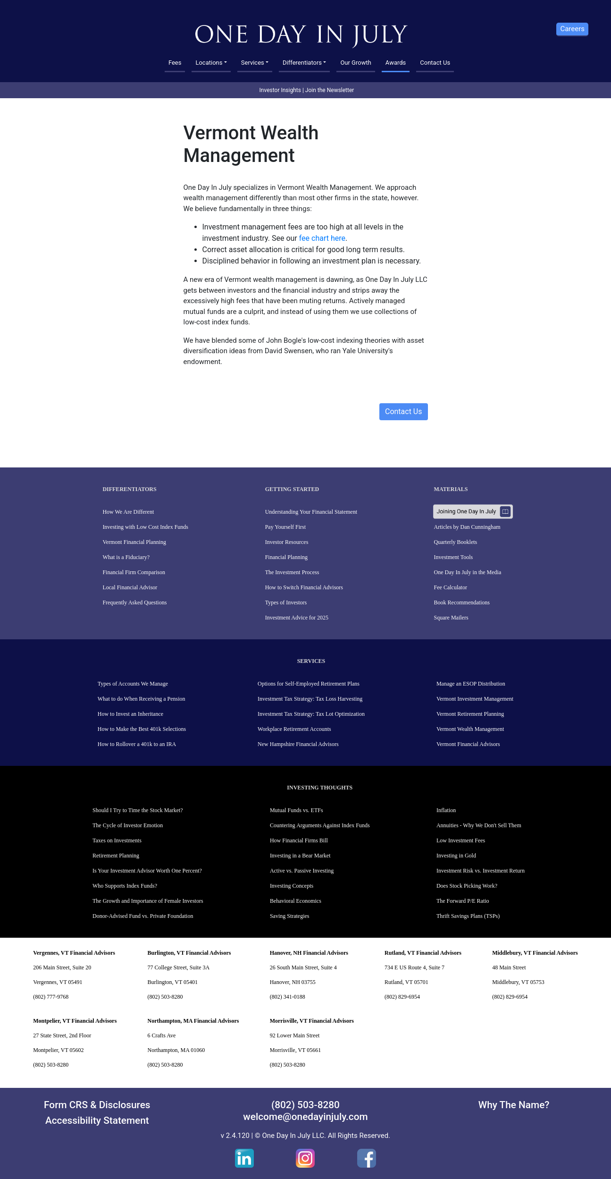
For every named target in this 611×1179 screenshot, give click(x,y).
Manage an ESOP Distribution (470, 683)
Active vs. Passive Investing (302, 870)
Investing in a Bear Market (300, 855)
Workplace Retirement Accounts (294, 729)
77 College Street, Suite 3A (178, 967)
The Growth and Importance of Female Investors (147, 901)
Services (252, 62)
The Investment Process (292, 572)
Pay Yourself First (285, 527)
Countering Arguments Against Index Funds (320, 825)
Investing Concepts (291, 885)
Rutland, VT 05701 (406, 982)
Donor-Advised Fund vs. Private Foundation (142, 916)
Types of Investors (286, 602)
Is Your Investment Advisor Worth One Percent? (147, 870)
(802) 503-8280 (165, 996)
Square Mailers (451, 617)
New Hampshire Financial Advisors (298, 744)
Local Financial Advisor (129, 587)
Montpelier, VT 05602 (58, 1050)
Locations (208, 62)
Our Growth (355, 62)
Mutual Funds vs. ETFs (296, 810)
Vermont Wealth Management (470, 729)
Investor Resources (287, 542)
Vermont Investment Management (474, 699)
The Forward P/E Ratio (462, 901)
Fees (175, 62)
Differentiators (302, 62)
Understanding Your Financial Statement (311, 512)
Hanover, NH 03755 (293, 982)
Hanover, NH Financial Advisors (309, 953)
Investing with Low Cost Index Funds (145, 527)
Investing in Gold (456, 855)
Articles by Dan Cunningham (467, 527)
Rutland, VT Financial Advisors (423, 953)
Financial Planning (286, 557)
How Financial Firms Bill (299, 840)
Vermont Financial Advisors (468, 744)
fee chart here (322, 238)
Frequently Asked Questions (134, 602)
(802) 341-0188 (287, 996)
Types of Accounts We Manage (133, 683)
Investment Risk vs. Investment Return (480, 870)
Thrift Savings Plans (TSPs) (468, 916)
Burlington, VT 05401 (172, 982)
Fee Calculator (450, 587)
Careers (572, 29)
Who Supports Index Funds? (124, 885)
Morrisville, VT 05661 (295, 1050)
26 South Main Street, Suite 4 (303, 967)
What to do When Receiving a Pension (141, 699)
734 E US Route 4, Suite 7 (414, 967)
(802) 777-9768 (50, 996)
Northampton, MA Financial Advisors (193, 1021)
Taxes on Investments (117, 840)
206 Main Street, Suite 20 (62, 967)
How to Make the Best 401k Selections (142, 729)
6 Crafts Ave (161, 1035)
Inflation (446, 810)
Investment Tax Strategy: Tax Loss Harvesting (310, 699)
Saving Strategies (290, 916)
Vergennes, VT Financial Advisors (74, 953)
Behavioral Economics (295, 901)
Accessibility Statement (97, 1120)
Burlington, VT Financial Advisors (189, 953)
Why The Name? (514, 1105)
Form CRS (66, 1105)
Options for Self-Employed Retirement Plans (309, 683)
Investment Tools (453, 557)
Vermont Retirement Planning (470, 714)
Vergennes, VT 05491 (57, 982)
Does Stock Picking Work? (466, 885)
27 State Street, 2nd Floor (62, 1035)
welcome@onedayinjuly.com (305, 1116)
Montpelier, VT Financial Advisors (75, 1021)
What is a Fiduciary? (126, 557)
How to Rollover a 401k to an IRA (137, 744)
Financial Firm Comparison (133, 572)
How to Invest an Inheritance (130, 714)
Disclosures (125, 1105)
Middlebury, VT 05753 (518, 982)
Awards (395, 62)
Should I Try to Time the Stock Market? (137, 810)
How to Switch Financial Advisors (304, 587)
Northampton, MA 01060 (176, 1050)
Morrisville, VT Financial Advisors (312, 1021)
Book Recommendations (462, 602)
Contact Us (435, 62)
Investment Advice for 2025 (296, 617)
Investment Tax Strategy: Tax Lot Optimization (311, 714)
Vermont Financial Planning (134, 542)
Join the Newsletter (329, 90)
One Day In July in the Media (468, 572)
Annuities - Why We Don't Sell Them (478, 825)
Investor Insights (280, 90)
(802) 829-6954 (402, 996)
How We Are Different (128, 512)
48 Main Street (509, 967)
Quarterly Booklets (455, 542)
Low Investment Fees (460, 840)
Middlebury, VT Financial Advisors (535, 953)
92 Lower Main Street (295, 1035)
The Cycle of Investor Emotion (127, 825)
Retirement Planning (115, 855)
